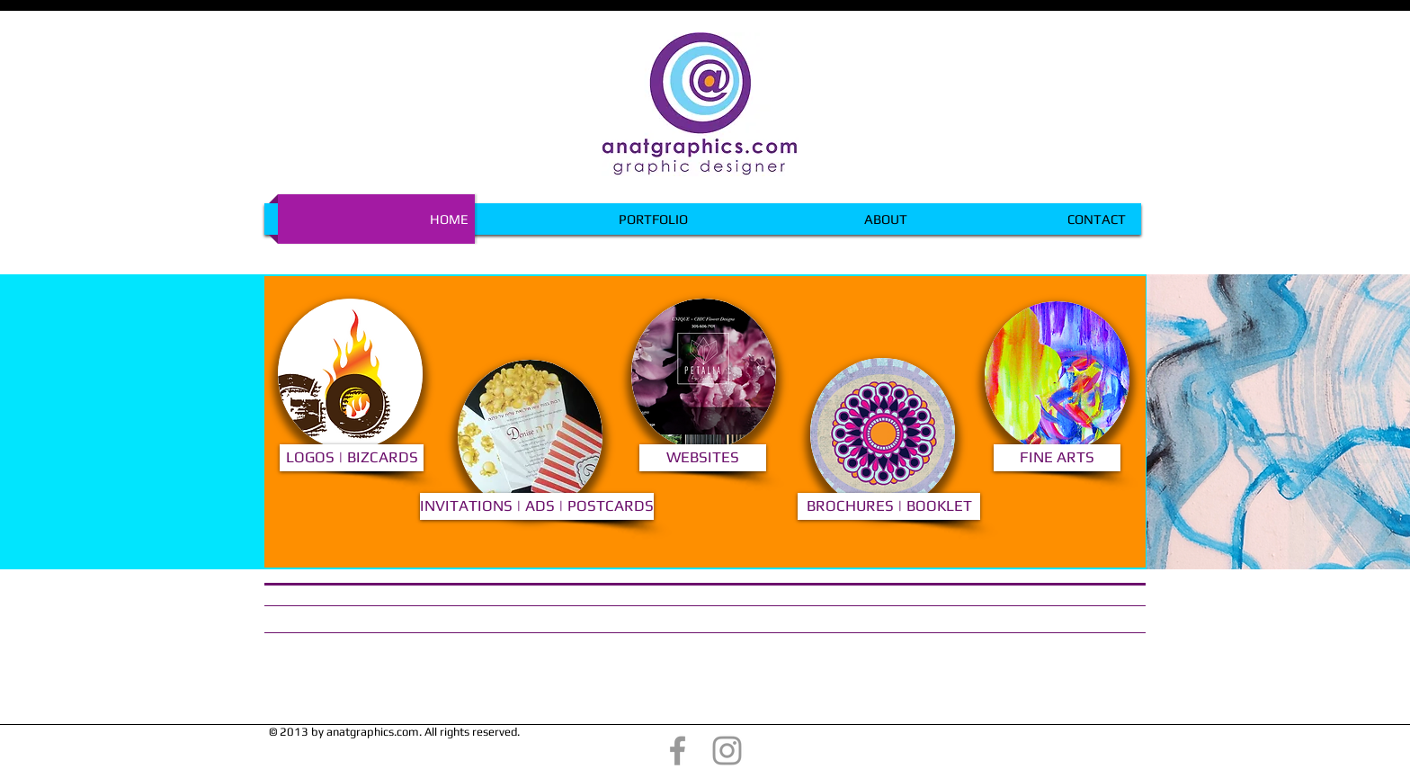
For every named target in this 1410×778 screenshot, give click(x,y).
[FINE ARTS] (1057, 457)
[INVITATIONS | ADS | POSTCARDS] (537, 506)
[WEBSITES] (702, 457)
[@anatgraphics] (677, 750)
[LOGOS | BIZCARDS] (352, 457)
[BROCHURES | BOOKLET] (889, 506)
